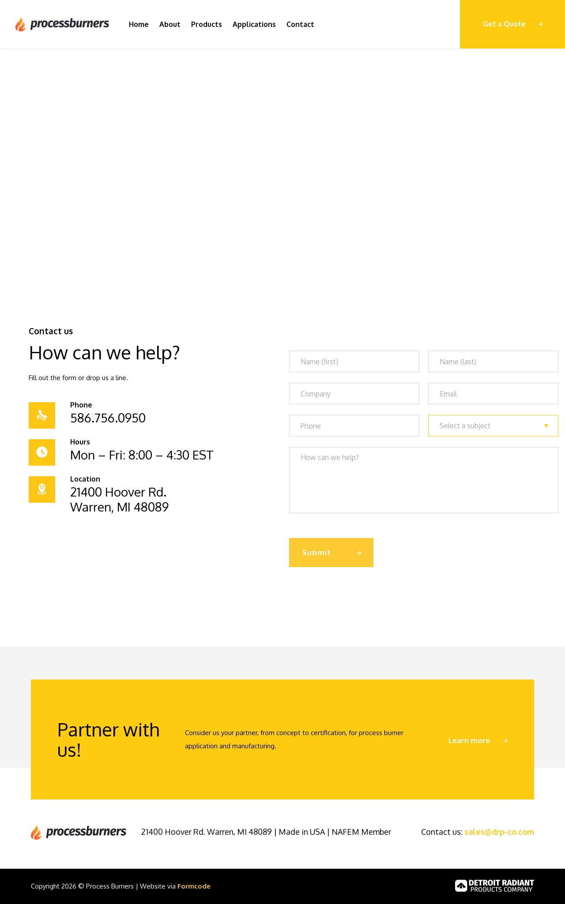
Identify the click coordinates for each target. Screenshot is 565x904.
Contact (300, 24)
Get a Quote (504, 23)
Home (139, 24)
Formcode (194, 886)
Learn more (469, 740)
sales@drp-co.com (499, 832)
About (170, 24)
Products (206, 24)
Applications (254, 24)
